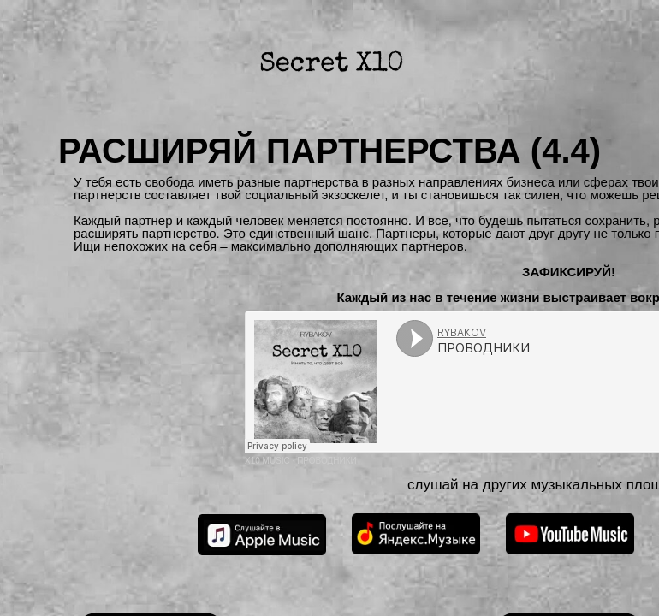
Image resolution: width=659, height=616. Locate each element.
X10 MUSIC (267, 460)
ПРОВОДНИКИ (327, 460)
